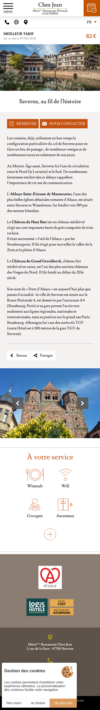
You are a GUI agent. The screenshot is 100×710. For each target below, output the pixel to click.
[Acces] (25, 22)
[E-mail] (16, 22)
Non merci (13, 703)
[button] (17, 403)
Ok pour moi (63, 703)
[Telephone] (7, 22)
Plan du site (77, 700)
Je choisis (38, 703)
